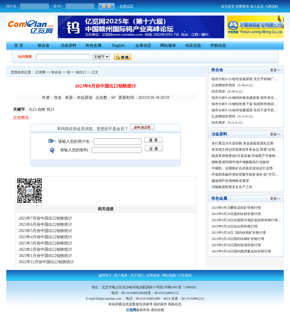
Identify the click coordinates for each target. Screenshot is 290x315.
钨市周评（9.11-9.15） (228, 123)
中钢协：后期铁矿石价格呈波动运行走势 (242, 168)
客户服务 (121, 275)
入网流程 (271, 6)
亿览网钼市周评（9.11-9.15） (233, 116)
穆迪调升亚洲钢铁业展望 (230, 181)
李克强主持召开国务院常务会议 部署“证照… (245, 150)
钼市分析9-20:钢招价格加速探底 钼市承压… (244, 98)
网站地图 (169, 275)
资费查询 (242, 6)
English (118, 45)
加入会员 (257, 6)
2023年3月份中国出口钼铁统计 (45, 243)
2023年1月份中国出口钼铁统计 (45, 256)
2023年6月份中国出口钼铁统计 (45, 224)
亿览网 (40, 72)
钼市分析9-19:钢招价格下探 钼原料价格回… (244, 104)
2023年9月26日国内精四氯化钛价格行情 (242, 251)
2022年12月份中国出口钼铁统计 (46, 262)
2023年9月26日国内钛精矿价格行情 (239, 239)
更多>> (275, 70)
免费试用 (126, 6)
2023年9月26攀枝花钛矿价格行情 (237, 208)
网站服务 (168, 45)
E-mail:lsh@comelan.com (103, 299)
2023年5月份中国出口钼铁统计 (45, 231)
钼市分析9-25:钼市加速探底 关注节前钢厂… (244, 79)
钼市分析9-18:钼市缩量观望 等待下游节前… (244, 110)
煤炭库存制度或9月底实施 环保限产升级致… (245, 156)
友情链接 (153, 275)
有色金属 (93, 45)
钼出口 (81, 72)
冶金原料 (68, 45)
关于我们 (137, 275)
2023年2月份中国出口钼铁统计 (45, 249)
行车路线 (185, 275)
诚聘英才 (105, 275)
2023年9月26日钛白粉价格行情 (235, 226)
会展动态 (143, 45)
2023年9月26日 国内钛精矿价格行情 (240, 233)
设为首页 (227, 6)
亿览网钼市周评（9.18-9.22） (233, 85)
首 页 (18, 45)
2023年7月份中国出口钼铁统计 (45, 218)
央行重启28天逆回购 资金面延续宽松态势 (243, 143)
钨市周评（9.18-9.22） (228, 91)
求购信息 (218, 45)
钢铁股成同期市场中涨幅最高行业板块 (240, 162)
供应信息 (193, 45)
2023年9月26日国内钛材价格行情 (237, 214)
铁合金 (44, 45)
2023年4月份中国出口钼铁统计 (45, 237)
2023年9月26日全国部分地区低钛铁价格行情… (246, 220)
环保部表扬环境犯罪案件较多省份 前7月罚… (245, 174)
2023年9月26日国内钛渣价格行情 (236, 245)
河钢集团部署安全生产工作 (232, 187)
